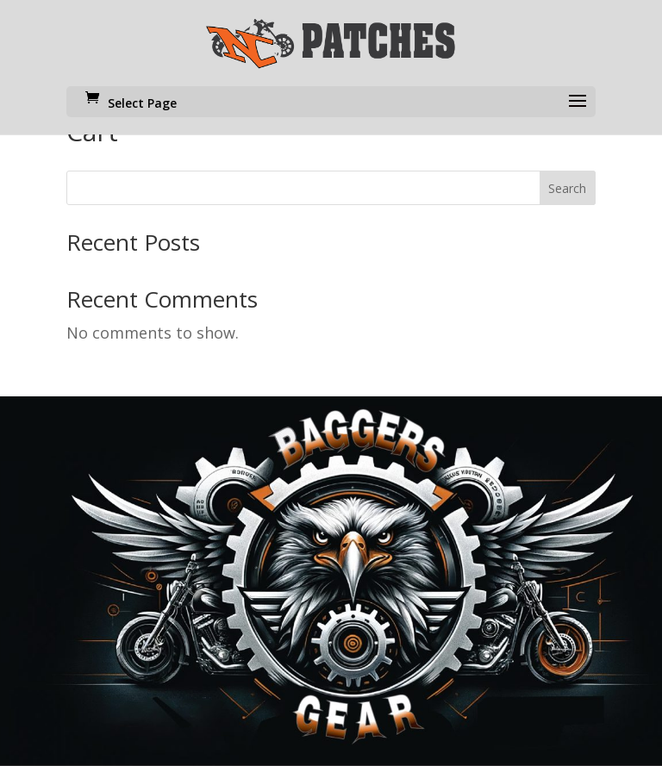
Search (567, 188)
